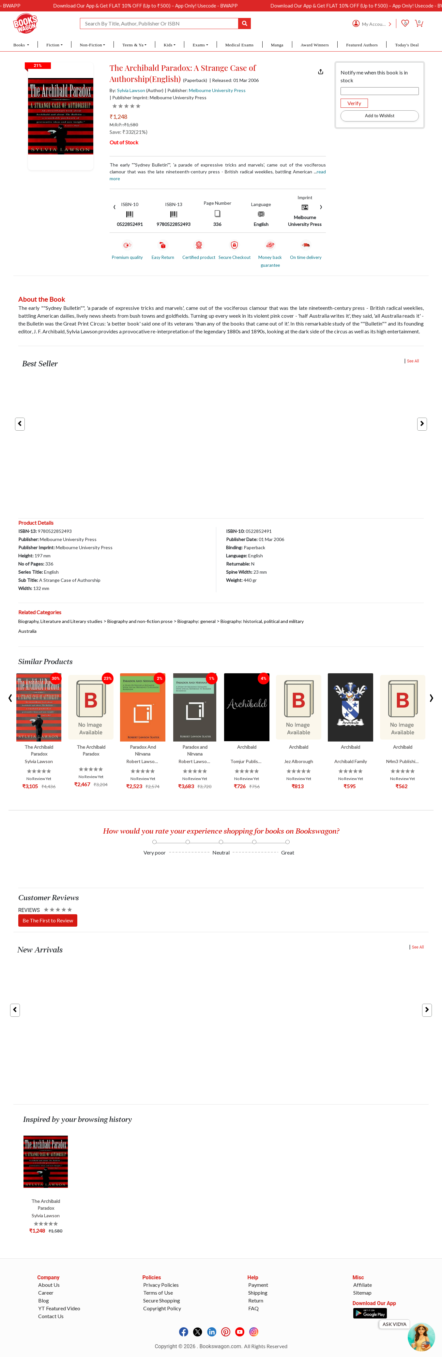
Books (19, 44)
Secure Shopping (161, 1300)
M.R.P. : (124, 124)
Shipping (257, 1292)
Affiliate (362, 1285)
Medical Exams (239, 44)
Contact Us (51, 1316)
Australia (27, 631)
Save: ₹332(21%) (128, 132)
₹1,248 (118, 116)
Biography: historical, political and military (262, 621)
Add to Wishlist (379, 115)
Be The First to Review (48, 920)
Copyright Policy (162, 1308)
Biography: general (196, 621)
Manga (277, 44)
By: (127, 90)
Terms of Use (158, 1292)
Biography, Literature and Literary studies (60, 621)
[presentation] (114, 206)
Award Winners (315, 44)
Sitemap (362, 1292)
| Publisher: (205, 90)
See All (413, 361)
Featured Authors (362, 44)
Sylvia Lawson (131, 90)
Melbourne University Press (217, 90)
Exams (199, 44)
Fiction (52, 44)
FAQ (253, 1308)
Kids (168, 44)
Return (255, 1300)
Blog (43, 1300)
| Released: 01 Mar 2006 (234, 80)
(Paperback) (195, 80)
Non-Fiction (91, 44)
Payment (258, 1285)
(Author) (154, 90)
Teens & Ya (133, 44)
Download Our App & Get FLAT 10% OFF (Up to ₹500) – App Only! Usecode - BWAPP (176, 5)
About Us (49, 1285)
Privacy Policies (161, 1285)
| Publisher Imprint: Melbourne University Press (158, 97)
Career (45, 1292)
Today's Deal (407, 44)
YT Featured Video (59, 1308)
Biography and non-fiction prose (140, 621)
